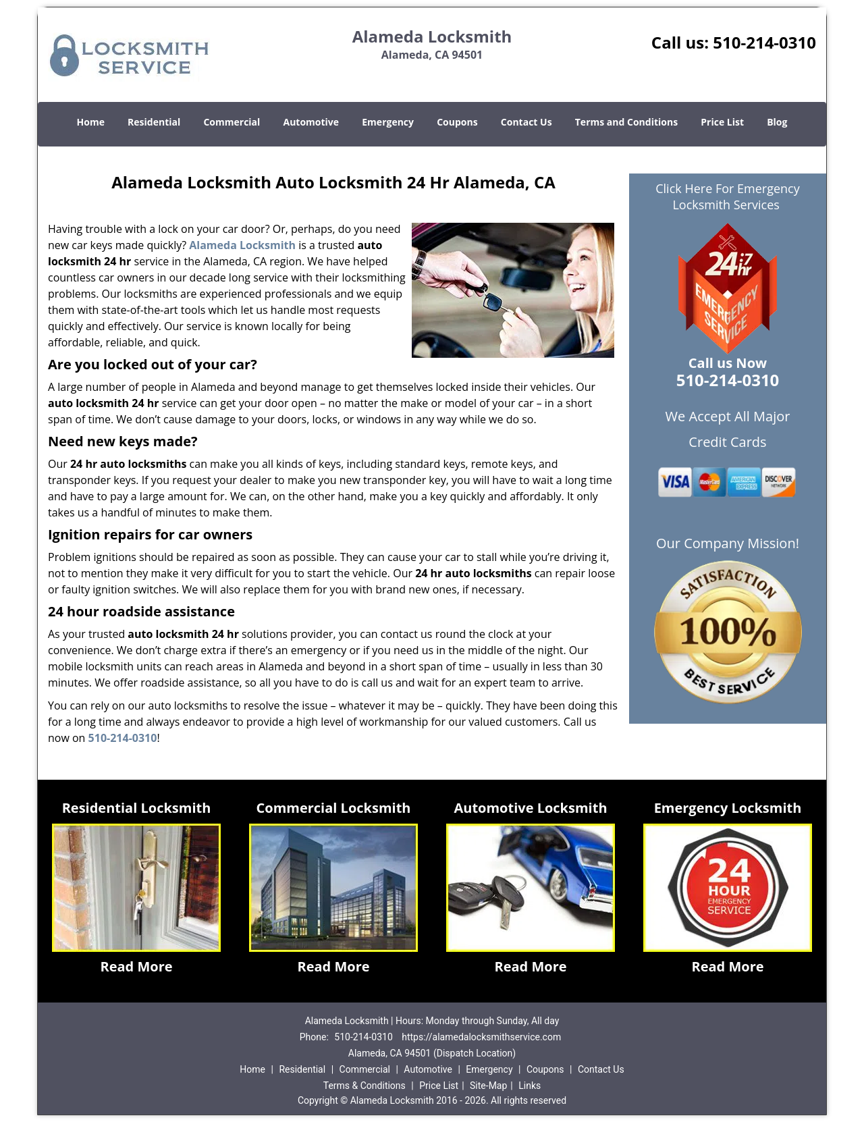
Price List (722, 121)
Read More (136, 966)
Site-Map (488, 1085)
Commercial (231, 121)
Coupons (457, 121)
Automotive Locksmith (530, 808)
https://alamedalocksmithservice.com (481, 1037)
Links (529, 1085)
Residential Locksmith (136, 808)
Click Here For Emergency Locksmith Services (727, 196)
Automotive (312, 121)
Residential (154, 121)
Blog (777, 121)
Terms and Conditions (626, 121)
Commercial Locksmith (333, 808)
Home (91, 121)
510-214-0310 (764, 42)
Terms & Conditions (364, 1085)
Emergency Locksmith (728, 808)
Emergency (388, 121)
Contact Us (526, 121)
